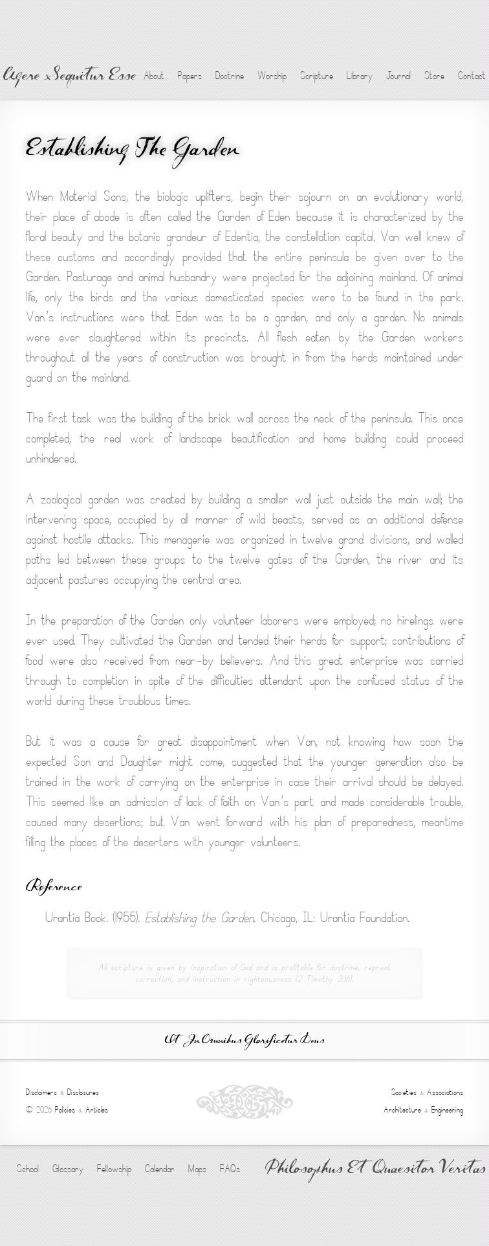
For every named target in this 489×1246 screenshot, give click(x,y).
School (28, 1169)
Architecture (402, 1110)
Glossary (67, 1169)
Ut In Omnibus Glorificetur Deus (244, 1041)
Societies (404, 1092)
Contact (472, 76)
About (154, 76)
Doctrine (229, 76)
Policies (65, 1110)
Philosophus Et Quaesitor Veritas (375, 1169)
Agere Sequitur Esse (69, 76)
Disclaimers (41, 1092)
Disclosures (83, 1092)
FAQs (230, 1169)
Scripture (316, 76)
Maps (197, 1169)
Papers (190, 76)
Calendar (160, 1169)
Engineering (447, 1110)
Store (434, 76)
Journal (398, 76)
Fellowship (114, 1169)
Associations (445, 1092)
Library (360, 76)
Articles (96, 1110)
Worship (272, 76)
